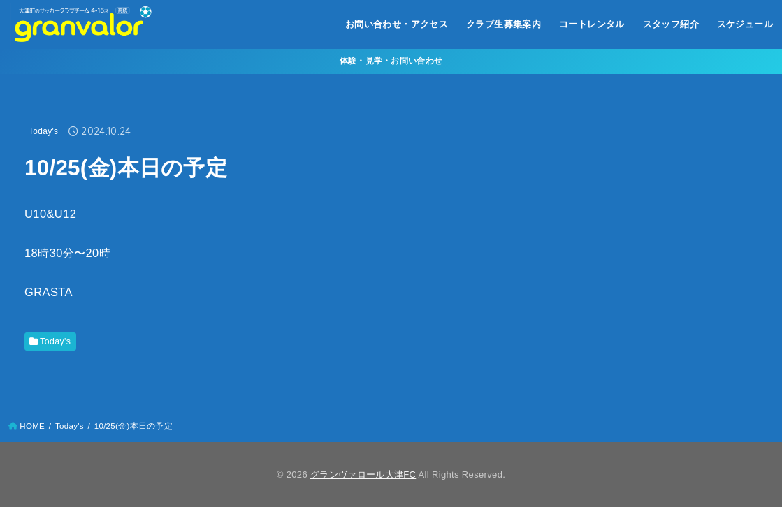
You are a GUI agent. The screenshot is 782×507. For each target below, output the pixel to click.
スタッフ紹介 (671, 24)
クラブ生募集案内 (503, 24)
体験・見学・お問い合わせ (391, 61)
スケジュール (745, 24)
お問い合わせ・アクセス (397, 24)
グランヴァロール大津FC (363, 474)
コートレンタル (592, 24)
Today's (43, 131)
